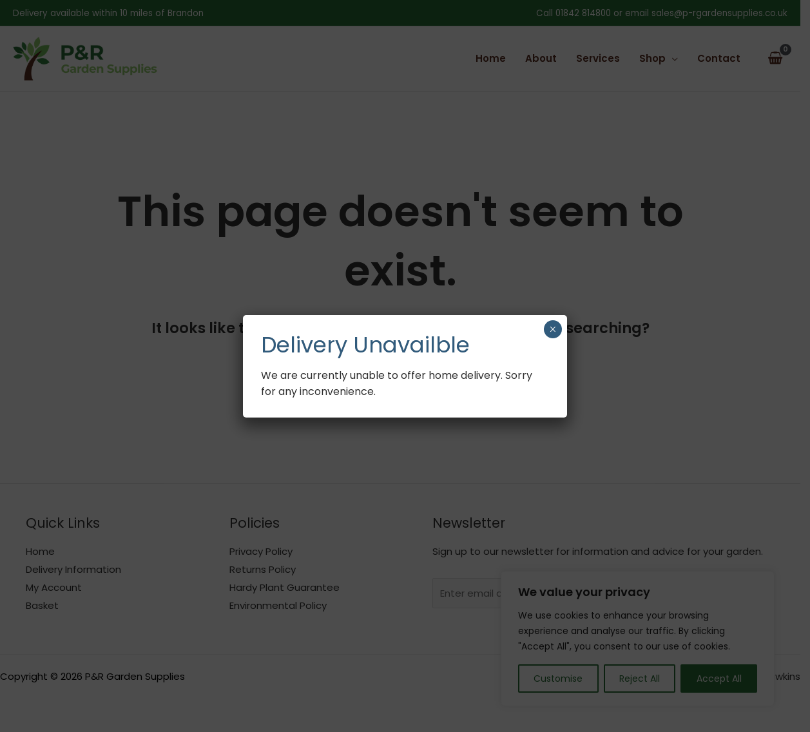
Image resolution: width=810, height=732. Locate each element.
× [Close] (552, 329)
